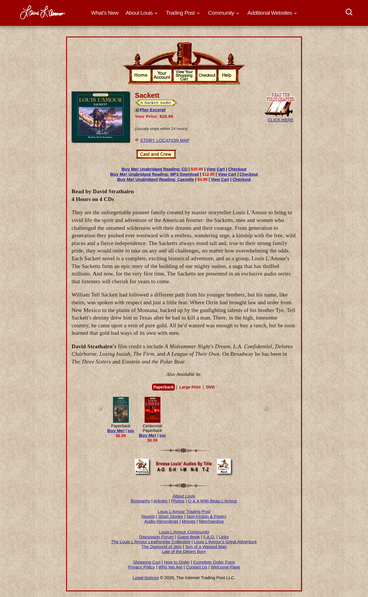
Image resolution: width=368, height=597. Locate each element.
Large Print (190, 387)
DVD (210, 387)
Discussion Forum (156, 536)
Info (131, 431)
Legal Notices (146, 577)
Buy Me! (115, 430)
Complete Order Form (214, 562)
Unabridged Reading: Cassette (155, 179)
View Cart (215, 169)
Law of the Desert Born (184, 551)
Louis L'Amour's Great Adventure (225, 541)
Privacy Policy (141, 567)
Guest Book (188, 536)
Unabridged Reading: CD (154, 169)
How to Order (176, 562)
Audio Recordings (161, 521)
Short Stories (170, 516)
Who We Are (170, 567)
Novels (148, 516)
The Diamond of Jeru (161, 546)
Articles (161, 500)
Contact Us (196, 567)
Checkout (237, 169)
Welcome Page (225, 567)
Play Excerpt (150, 109)
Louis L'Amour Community (184, 531)
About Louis (183, 495)
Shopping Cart (146, 562)
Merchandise (211, 521)
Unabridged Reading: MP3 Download (154, 174)
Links (224, 536)
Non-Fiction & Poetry (206, 516)
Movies (189, 521)
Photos (178, 500)
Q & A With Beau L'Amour (212, 500)
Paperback (163, 387)
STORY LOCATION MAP (164, 140)
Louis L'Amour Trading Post (184, 511)
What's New (104, 13)
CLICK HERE (280, 117)
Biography (140, 500)
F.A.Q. (209, 536)
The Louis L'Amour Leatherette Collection (151, 541)
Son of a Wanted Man (206, 546)
